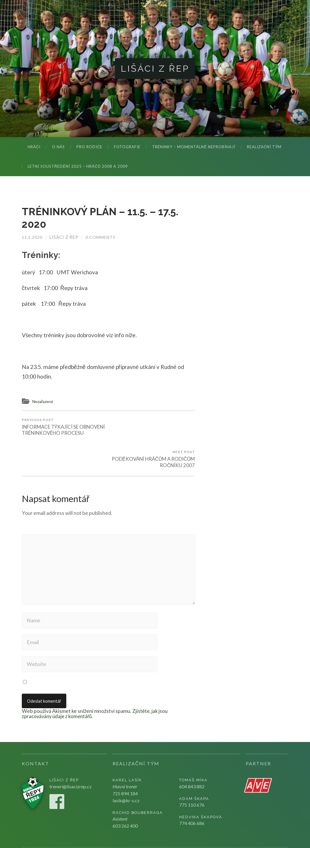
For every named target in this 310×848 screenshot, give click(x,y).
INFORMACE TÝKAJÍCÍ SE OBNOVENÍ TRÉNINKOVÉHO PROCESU (64, 430)
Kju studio (265, 833)
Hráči (34, 147)
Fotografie (127, 147)
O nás (58, 147)
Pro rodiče (89, 147)
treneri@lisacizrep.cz (70, 763)
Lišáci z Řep (155, 68)
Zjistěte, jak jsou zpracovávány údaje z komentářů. (95, 691)
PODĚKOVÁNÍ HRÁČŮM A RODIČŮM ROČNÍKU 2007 (152, 427)
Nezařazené (43, 401)
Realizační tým (264, 147)
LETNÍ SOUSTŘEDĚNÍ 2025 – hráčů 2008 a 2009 (78, 166)
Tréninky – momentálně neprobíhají (193, 147)
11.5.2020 (32, 237)
